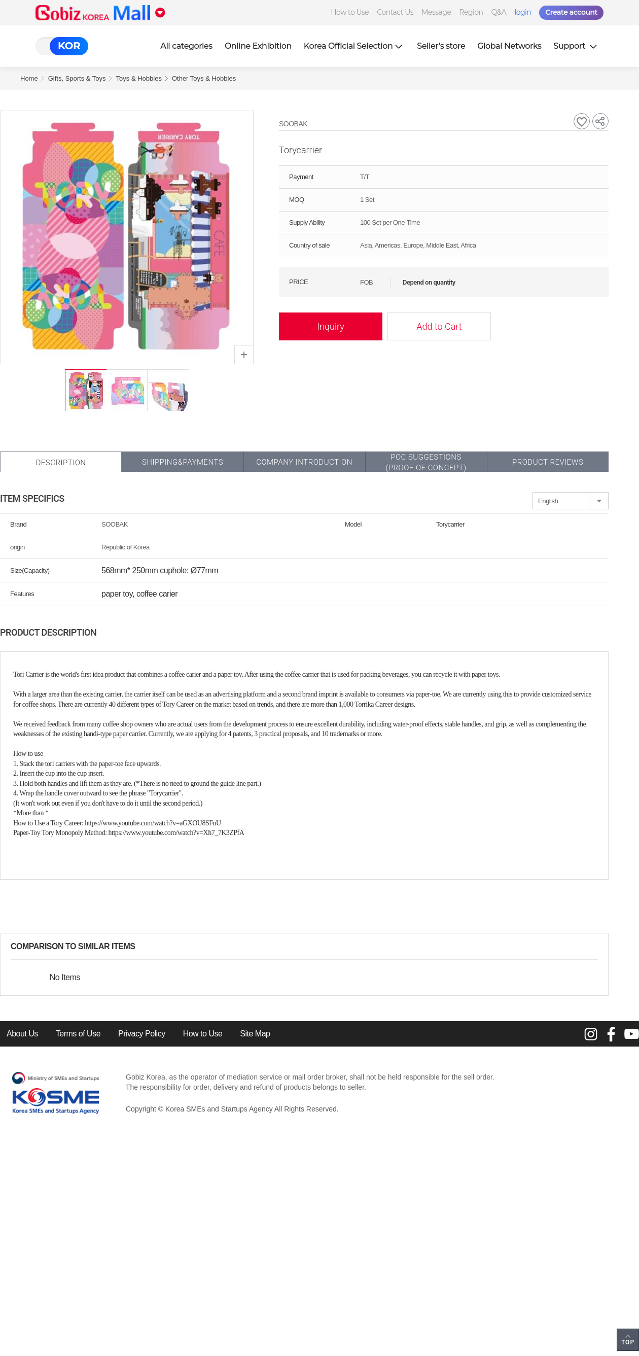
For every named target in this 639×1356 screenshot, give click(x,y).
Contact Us (395, 12)
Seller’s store (441, 46)
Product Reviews (547, 462)
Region (471, 12)
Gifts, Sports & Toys (77, 78)
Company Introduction (304, 462)
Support (576, 46)
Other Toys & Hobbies (204, 78)
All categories (186, 46)
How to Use (350, 12)
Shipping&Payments (182, 462)
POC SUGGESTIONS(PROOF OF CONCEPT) (425, 462)
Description (61, 462)
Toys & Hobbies (139, 78)
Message (436, 12)
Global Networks (509, 46)
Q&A (499, 12)
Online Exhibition (258, 46)
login (522, 12)
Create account (571, 12)
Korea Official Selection (354, 46)
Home (29, 78)
